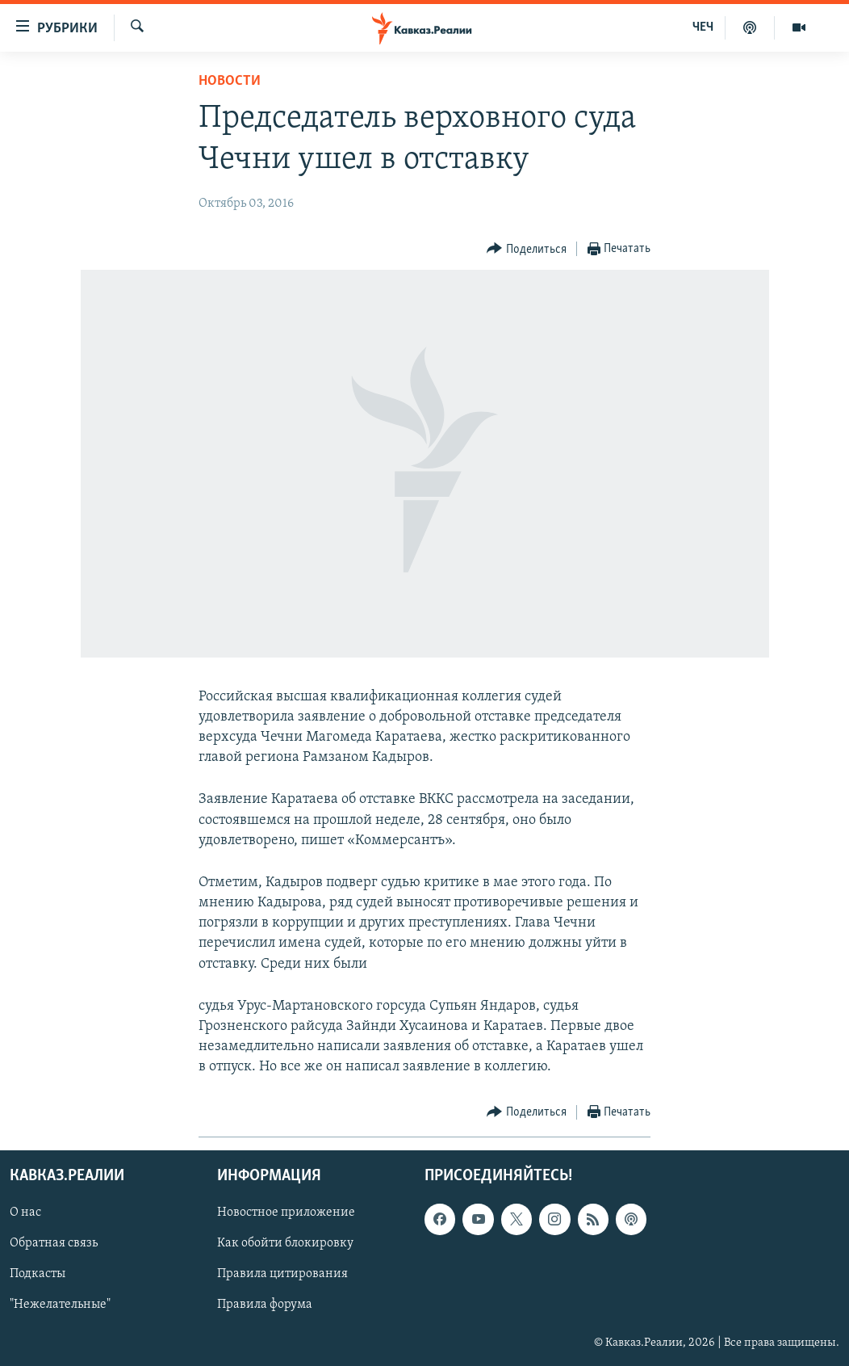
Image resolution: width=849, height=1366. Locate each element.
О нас (25, 1212)
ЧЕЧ (702, 27)
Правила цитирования (282, 1273)
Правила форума (264, 1304)
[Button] (527, 249)
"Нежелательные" (60, 1304)
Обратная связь (54, 1243)
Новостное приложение (286, 1212)
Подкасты (37, 1273)
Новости (230, 81)
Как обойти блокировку (285, 1243)
